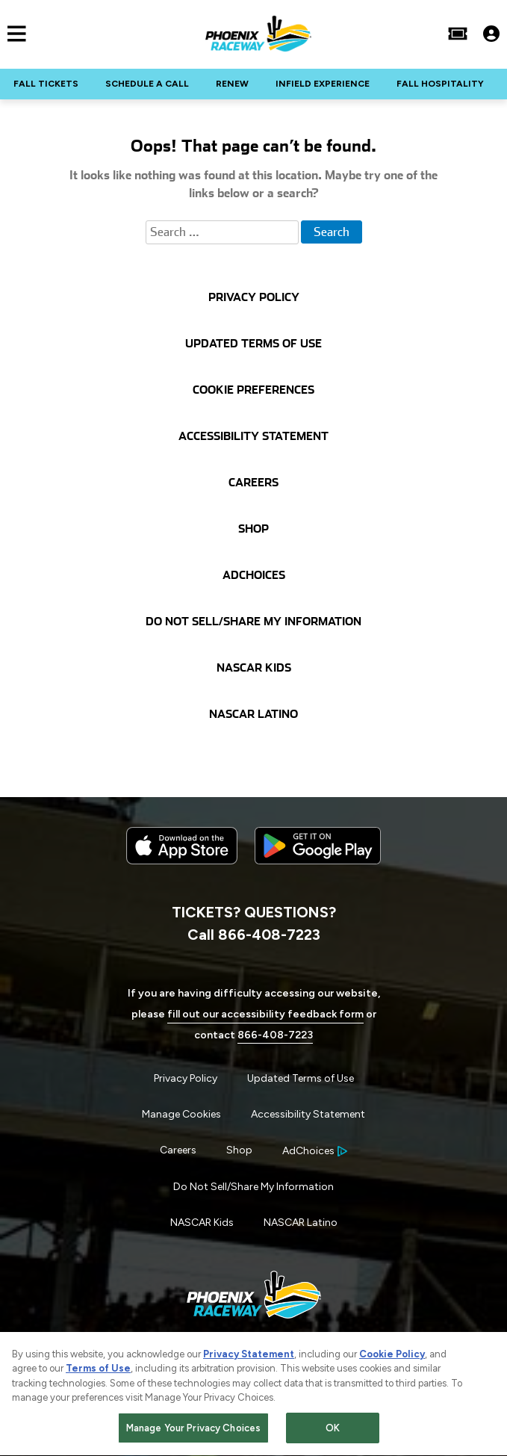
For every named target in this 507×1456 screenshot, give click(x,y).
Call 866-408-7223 (253, 935)
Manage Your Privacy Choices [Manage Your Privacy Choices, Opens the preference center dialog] (193, 1430)
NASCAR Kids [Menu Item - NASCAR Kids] (202, 1222)
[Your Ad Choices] (314, 1150)
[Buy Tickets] (458, 33)
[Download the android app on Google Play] (318, 876)
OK (333, 1430)
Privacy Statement (248, 1356)
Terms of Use (98, 1370)
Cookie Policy (392, 1356)
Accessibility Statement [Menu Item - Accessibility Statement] (308, 1114)
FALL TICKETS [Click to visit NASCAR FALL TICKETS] (45, 83)
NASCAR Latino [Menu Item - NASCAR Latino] (301, 1222)
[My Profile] (491, 33)
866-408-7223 (275, 1035)
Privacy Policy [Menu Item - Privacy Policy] (185, 1078)
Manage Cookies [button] (181, 1114)
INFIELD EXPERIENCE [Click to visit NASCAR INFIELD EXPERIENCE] (323, 83)
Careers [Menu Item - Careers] (178, 1150)
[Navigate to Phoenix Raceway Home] (258, 33)
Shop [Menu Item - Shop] (239, 1150)
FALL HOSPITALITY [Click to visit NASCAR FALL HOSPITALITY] (440, 83)
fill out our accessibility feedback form (265, 1014)
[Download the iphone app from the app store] (182, 861)
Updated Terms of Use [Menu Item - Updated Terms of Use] (300, 1078)
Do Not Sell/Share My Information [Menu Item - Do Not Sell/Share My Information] (253, 1186)
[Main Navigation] (13, 33)
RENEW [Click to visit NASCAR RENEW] (232, 83)
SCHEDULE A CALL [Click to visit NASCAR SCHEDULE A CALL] (147, 83)
